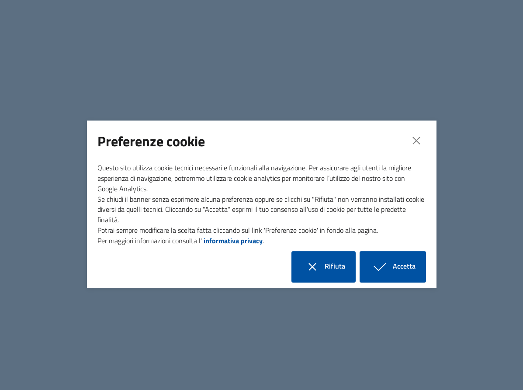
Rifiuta (329, 266)
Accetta (398, 266)
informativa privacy (233, 240)
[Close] (416, 140)
